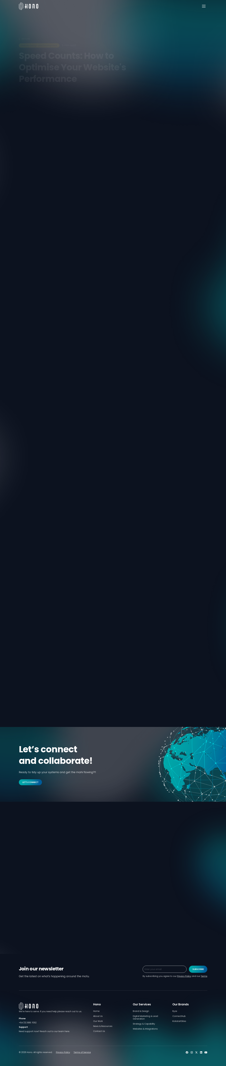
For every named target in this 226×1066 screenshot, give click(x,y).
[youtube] (205, 1052)
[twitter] (31, 238)
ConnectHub (179, 1016)
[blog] (48, 913)
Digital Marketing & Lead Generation (145, 1017)
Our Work (98, 1021)
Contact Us (99, 1031)
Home (96, 1011)
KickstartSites (179, 1021)
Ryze (174, 1011)
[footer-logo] (54, 1009)
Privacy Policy (63, 1052)
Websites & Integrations (145, 1028)
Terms (204, 976)
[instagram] (191, 1052)
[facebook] (37, 238)
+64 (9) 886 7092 (28, 1022)
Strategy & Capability (144, 1023)
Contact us (133, 705)
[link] (21, 238)
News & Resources (102, 1026)
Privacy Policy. (48, 218)
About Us (98, 1016)
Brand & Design (141, 1011)
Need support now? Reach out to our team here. (44, 1031)
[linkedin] (26, 238)
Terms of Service (82, 1052)
